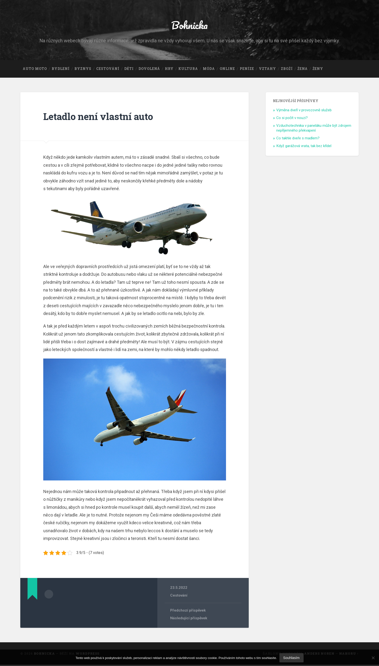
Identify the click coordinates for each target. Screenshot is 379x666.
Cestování (107, 70)
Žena (303, 70)
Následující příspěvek (188, 619)
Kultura (188, 70)
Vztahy (267, 70)
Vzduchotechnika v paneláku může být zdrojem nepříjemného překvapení (313, 129)
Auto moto (35, 70)
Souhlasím (291, 658)
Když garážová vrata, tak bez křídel (303, 147)
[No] (373, 657)
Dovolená (149, 70)
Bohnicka (189, 25)
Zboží (286, 70)
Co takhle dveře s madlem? (298, 139)
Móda (209, 70)
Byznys (82, 70)
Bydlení (61, 70)
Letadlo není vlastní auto (100, 117)
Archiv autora (48, 595)
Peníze (247, 70)
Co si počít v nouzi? (292, 119)
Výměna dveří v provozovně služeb (304, 111)
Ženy (318, 70)
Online (227, 70)
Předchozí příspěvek (188, 611)
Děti (129, 70)
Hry (169, 70)
